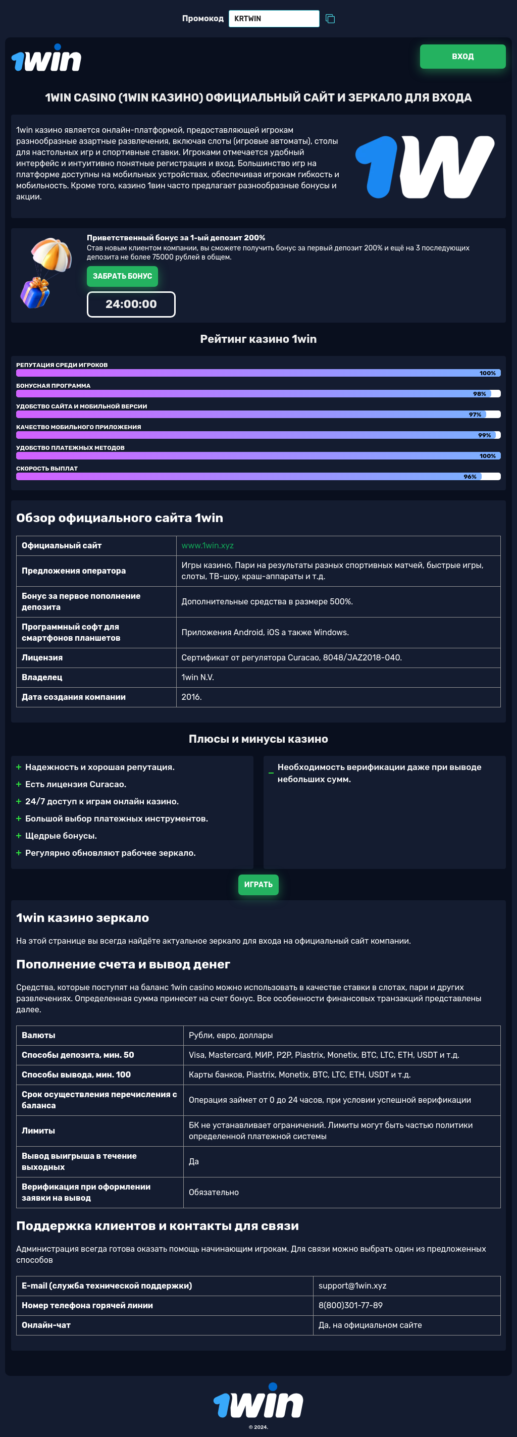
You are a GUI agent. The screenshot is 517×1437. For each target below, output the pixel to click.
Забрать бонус (122, 276)
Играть (258, 885)
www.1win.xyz (208, 545)
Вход (463, 56)
